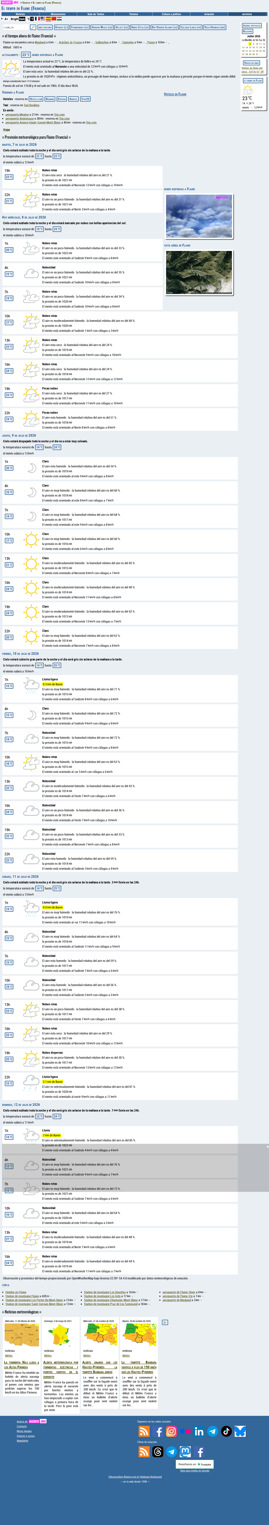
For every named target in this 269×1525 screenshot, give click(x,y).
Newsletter (22, 1441)
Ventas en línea (251, 63)
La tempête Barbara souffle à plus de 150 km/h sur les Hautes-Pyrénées (138, 1367)
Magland (40, 42)
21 (246, 50)
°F (32, 19)
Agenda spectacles (252, 25)
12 (264, 43)
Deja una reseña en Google (194, 1470)
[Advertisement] (136, 1168)
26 (264, 50)
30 (253, 54)
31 (257, 54)
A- (2, 18)
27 (243, 54)
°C (28, 19)
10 (257, 43)
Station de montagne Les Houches (105, 1292)
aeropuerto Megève (17, 115)
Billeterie (247, 31)
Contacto (22, 1426)
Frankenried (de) (80, 27)
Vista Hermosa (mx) (214, 27)
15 (250, 47)
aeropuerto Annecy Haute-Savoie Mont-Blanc (33, 122)
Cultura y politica (171, 14)
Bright (15, 19)
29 (250, 54)
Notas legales (24, 1431)
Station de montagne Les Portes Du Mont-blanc (34, 1300)
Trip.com (59, 115)
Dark (22, 19)
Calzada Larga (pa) (191, 27)
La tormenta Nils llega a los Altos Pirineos (21, 1364)
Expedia (62, 99)
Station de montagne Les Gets (102, 1296)
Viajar (6, 130)
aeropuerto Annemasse (19, 118)
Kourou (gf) (61, 27)
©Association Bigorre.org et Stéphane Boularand (135, 1477)
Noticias (20, 14)
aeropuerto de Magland (177, 1300)
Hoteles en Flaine (175, 93)
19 (264, 47)
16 (253, 47)
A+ (6, 19)
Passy (151, 42)
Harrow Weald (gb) (102, 27)
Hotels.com (36, 99)
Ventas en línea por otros (253, 70)
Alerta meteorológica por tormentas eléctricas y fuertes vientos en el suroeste (60, 1369)
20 (243, 50)
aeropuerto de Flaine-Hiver (179, 1292)
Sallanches (102, 42)
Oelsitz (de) (121, 27)
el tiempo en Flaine (253, 80)
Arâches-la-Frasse (70, 42)
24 (257, 50)
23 (253, 50)
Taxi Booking (31, 105)
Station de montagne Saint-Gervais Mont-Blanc (34, 1304)
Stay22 (85, 99)
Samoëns (128, 42)
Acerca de (31, 1421)
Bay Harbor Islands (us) (165, 27)
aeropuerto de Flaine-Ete (178, 1296)
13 (243, 47)
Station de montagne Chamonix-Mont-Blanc (111, 1300)
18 (260, 47)
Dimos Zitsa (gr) (140, 27)
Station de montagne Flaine (22, 1296)
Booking (50, 99)
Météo (9, 1356)
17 (257, 47)
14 (246, 47)
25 (260, 50)
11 (260, 43)
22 (250, 50)
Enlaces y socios (26, 1436)
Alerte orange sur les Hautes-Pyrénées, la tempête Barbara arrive (99, 1367)
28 (246, 54)
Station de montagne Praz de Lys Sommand (111, 1304)
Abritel (73, 99)
